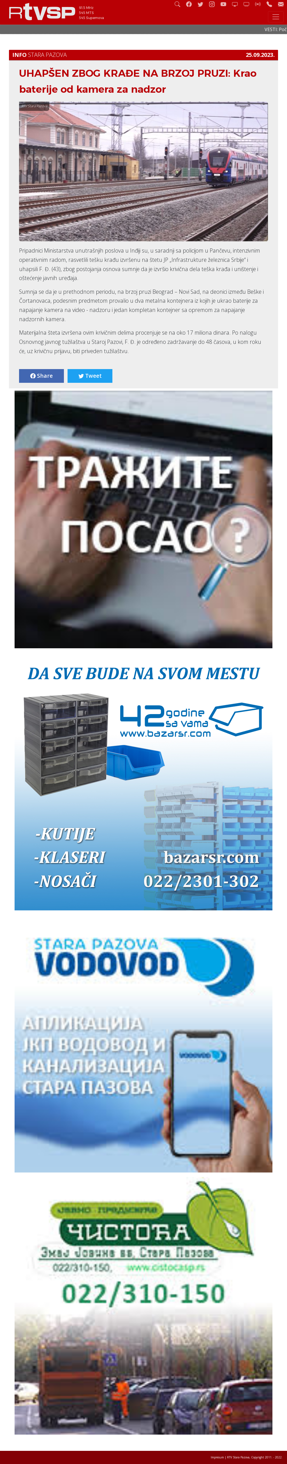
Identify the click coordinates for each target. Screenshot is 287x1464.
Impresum (217, 1457)
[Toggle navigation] (276, 16)
